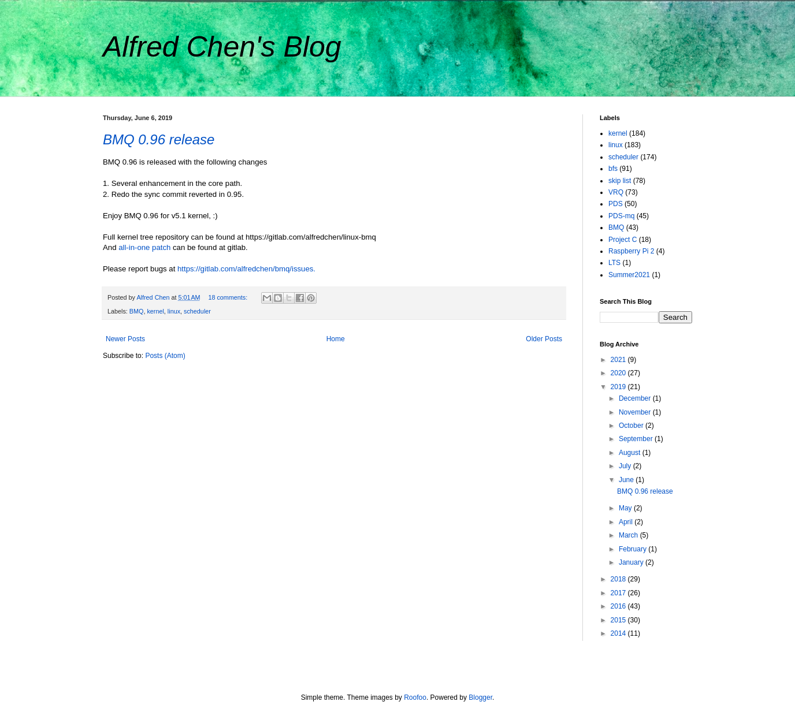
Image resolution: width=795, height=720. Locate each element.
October (632, 425)
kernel (155, 311)
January (632, 562)
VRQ (615, 192)
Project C (622, 240)
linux (174, 311)
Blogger (480, 697)
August (630, 453)
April (626, 522)
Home (335, 339)
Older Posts (544, 339)
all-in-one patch (144, 247)
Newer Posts (125, 339)
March (629, 535)
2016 (619, 606)
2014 (619, 633)
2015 (619, 620)
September (637, 439)
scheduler (197, 311)
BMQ (136, 311)
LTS (614, 263)
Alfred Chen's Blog (222, 47)
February (633, 549)
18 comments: (228, 297)
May (626, 508)
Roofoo (415, 697)
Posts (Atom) (165, 356)
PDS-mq (621, 216)
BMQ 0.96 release (158, 139)
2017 (619, 593)
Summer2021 (629, 275)
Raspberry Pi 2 (631, 251)
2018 (619, 579)
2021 (619, 360)
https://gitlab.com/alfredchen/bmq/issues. (246, 268)
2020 (619, 373)
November (636, 412)
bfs (613, 169)
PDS (615, 204)
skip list (619, 181)
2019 (619, 387)
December (636, 398)
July (626, 466)
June (627, 480)
